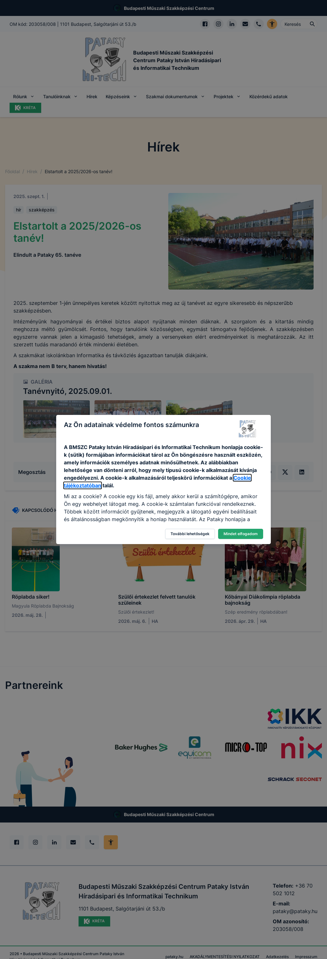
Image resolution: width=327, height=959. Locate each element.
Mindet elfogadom (241, 533)
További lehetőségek (190, 533)
